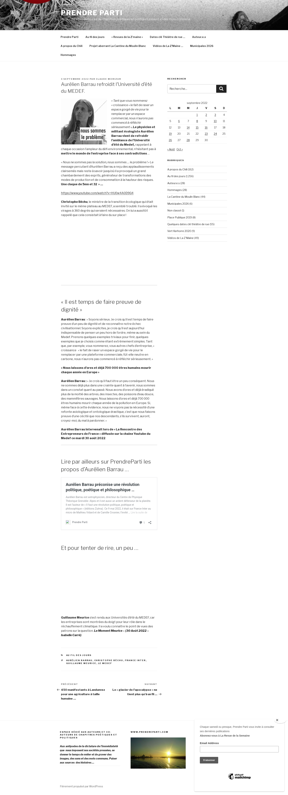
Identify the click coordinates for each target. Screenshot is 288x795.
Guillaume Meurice (81, 663)
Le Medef (105, 663)
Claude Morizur (108, 79)
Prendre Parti (92, 13)
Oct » (180, 149)
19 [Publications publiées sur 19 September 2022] (170, 133)
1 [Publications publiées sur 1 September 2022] (197, 114)
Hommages (68, 54)
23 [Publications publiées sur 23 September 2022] (206, 133)
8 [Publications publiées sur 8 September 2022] (197, 121)
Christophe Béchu (108, 660)
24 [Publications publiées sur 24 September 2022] (215, 133)
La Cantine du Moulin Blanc (183, 196)
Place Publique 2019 (179, 217)
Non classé (174, 210)
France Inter (135, 660)
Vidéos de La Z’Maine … (168, 45)
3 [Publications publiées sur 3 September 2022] (215, 114)
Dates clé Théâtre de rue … (167, 36)
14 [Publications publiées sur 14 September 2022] (188, 127)
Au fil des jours (95, 36)
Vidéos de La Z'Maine (180, 237)
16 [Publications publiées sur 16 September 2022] (206, 127)
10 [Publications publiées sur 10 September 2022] (215, 121)
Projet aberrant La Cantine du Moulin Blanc (117, 45)
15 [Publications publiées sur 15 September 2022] (197, 127)
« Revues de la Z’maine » (127, 36)
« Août (171, 149)
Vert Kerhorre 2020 (179, 231)
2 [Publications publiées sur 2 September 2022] (206, 114)
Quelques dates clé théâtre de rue (188, 224)
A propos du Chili (71, 45)
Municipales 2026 (201, 45)
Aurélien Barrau (79, 660)
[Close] (280, 720)
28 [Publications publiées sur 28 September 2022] (188, 140)
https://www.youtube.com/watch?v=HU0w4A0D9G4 (97, 193)
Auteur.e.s (199, 36)
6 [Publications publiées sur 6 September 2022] (179, 121)
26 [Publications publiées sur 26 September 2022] (170, 140)
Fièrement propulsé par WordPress (81, 786)
